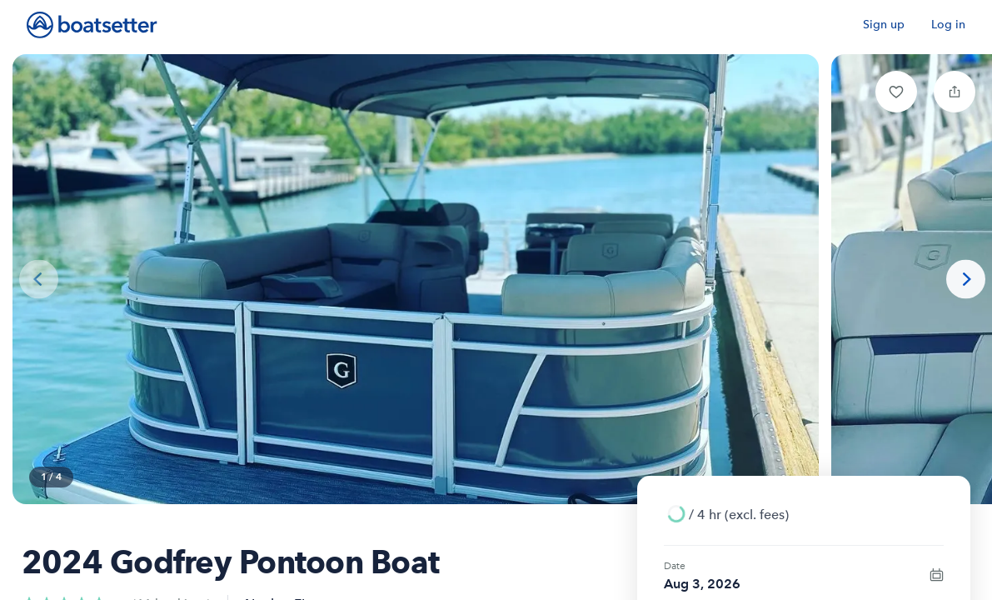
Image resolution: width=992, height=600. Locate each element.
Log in (948, 25)
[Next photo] (965, 279)
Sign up (884, 25)
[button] (896, 91)
